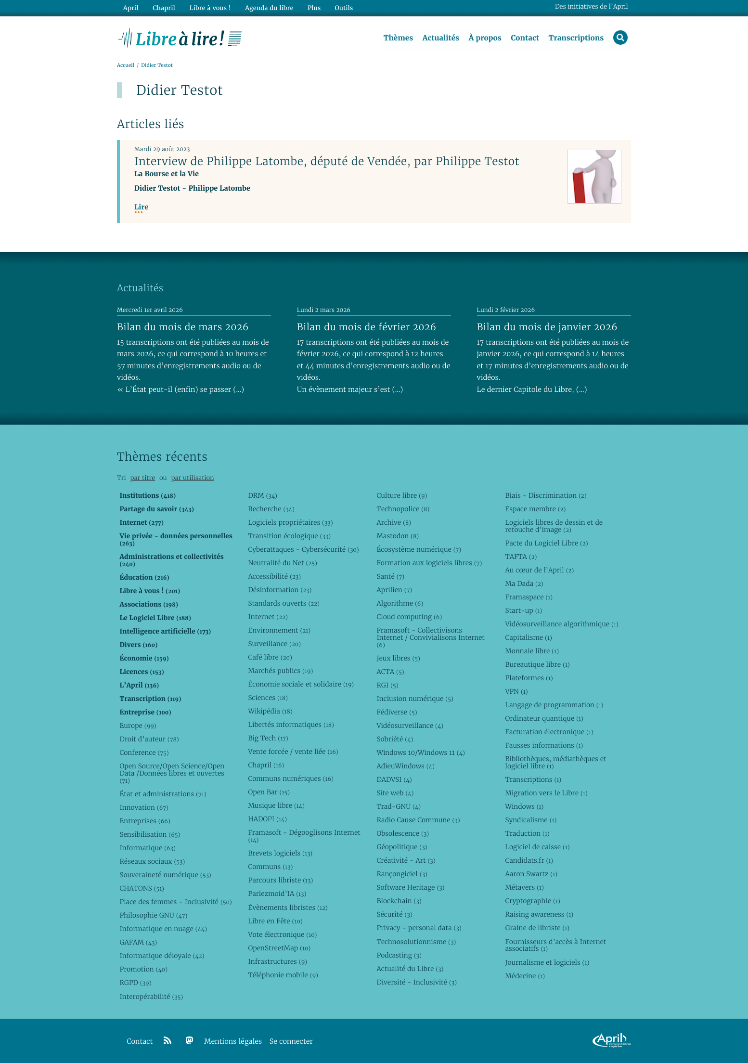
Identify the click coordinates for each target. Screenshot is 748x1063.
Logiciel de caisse (537, 847)
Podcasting (398, 955)
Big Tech (268, 738)
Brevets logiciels (280, 853)
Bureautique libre (537, 664)
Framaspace (529, 597)
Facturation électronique (549, 731)
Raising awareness (539, 914)
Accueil (125, 66)
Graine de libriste (537, 928)
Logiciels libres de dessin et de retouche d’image (554, 526)
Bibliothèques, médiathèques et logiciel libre (555, 762)
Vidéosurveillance (409, 725)
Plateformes (529, 678)
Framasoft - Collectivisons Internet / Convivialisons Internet (430, 637)
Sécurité (394, 914)
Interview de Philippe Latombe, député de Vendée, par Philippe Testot (326, 161)
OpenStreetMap (279, 948)
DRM (262, 495)
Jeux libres (398, 658)
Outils (343, 8)
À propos (484, 38)
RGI (387, 685)
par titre (142, 478)
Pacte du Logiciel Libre (546, 543)
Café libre (270, 657)
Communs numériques (290, 778)
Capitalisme (528, 637)
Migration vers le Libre (546, 793)
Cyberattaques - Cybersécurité (303, 549)
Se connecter (291, 1041)
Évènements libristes (287, 907)
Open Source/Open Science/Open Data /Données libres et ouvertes (171, 773)
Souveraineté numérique (165, 874)
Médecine (525, 976)
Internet (267, 616)
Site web (394, 793)
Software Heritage (410, 887)
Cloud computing (409, 616)
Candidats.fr (529, 860)
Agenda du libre (268, 8)
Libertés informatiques (291, 724)
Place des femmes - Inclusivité (175, 902)
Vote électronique (282, 934)
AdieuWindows (405, 766)
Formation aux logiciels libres (429, 562)
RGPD (135, 983)
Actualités (440, 38)
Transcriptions (576, 38)
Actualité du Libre (409, 968)
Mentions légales (233, 1041)
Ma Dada (524, 583)
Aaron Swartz (531, 874)
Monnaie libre (532, 651)
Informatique (147, 847)
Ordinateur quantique (544, 718)
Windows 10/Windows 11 (420, 752)
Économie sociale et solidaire (301, 684)
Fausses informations (544, 745)
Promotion (143, 969)
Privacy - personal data (418, 928)
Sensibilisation (149, 834)
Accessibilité (274, 576)
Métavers (524, 887)
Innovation (143, 807)
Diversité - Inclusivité (416, 982)
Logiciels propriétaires (290, 522)
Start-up (523, 610)
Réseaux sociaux (152, 861)
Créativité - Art (405, 860)
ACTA (390, 671)
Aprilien (394, 589)
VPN (516, 691)
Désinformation (279, 589)
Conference (143, 752)
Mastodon (397, 536)
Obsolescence (402, 833)
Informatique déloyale (161, 956)
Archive (393, 522)
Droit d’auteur (149, 739)
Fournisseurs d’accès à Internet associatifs (555, 945)
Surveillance (274, 643)
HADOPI (267, 819)
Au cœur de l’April (539, 570)
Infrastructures (277, 961)
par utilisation (192, 478)
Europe (137, 725)
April (130, 8)
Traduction (527, 833)
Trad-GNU (398, 806)
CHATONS (141, 888)
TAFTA (521, 556)
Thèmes (398, 38)
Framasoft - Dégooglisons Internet (304, 836)
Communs (270, 867)
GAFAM (138, 942)
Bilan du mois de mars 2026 (183, 327)
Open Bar (269, 792)
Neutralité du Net (282, 562)
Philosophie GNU (153, 915)
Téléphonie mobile (283, 975)
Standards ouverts (284, 603)
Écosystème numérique (418, 549)
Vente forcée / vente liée (293, 751)
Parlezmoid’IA (277, 894)
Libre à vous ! (209, 8)
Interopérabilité (151, 996)
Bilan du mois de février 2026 (367, 327)
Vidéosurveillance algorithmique (561, 624)
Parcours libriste (280, 880)
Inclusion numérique (414, 698)
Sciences (267, 697)
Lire (141, 207)
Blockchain (398, 901)
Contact (525, 38)
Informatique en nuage (163, 929)
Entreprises (144, 821)
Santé (390, 576)
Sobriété (394, 739)
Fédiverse (396, 712)
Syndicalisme (530, 820)
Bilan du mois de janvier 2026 (547, 327)
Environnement (279, 630)
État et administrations (162, 794)
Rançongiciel (401, 874)
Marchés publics (280, 670)
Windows (524, 806)
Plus (313, 8)
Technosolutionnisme (416, 941)
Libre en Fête (275, 921)
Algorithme (399, 603)
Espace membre (535, 509)
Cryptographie (532, 901)
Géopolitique (401, 847)
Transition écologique (289, 536)
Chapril (266, 765)
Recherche (271, 509)
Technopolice (402, 509)
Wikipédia (270, 711)
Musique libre (276, 806)
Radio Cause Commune (418, 820)
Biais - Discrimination (545, 495)
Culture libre (401, 495)
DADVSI (394, 779)
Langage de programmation (554, 704)
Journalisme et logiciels (547, 962)
